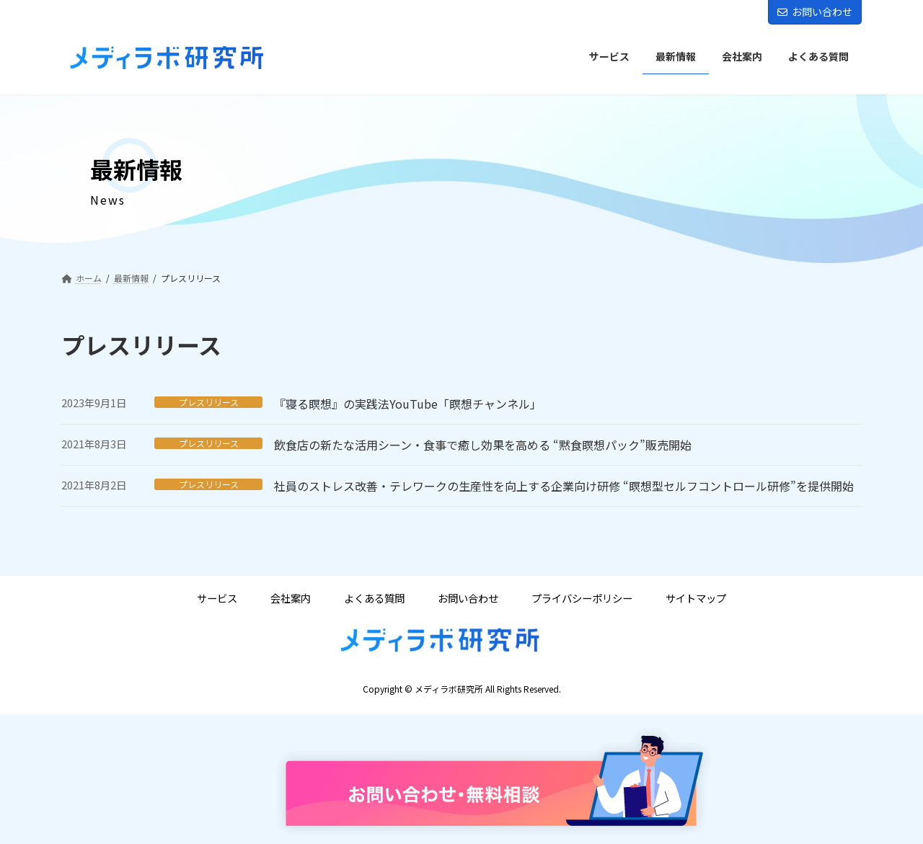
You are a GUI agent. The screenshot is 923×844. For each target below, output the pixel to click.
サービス (217, 598)
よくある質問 (374, 598)
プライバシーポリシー (581, 598)
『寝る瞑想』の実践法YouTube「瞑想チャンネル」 (408, 403)
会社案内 (290, 598)
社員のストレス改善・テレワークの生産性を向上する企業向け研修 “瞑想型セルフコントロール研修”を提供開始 (564, 485)
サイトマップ (696, 598)
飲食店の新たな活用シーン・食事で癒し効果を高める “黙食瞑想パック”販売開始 (483, 444)
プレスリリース (209, 402)
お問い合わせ (814, 11)
